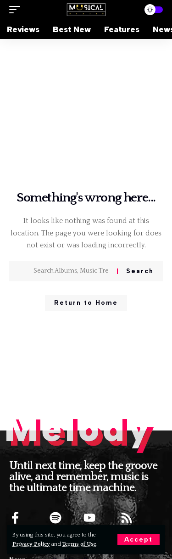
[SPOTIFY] (55, 518)
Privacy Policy (31, 544)
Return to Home (86, 303)
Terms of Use (79, 544)
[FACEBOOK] (15, 518)
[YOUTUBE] (89, 518)
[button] (138, 539)
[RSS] (127, 518)
